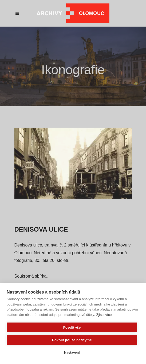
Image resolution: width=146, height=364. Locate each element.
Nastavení (72, 352)
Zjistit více (104, 315)
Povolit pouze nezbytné (72, 340)
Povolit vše (72, 327)
